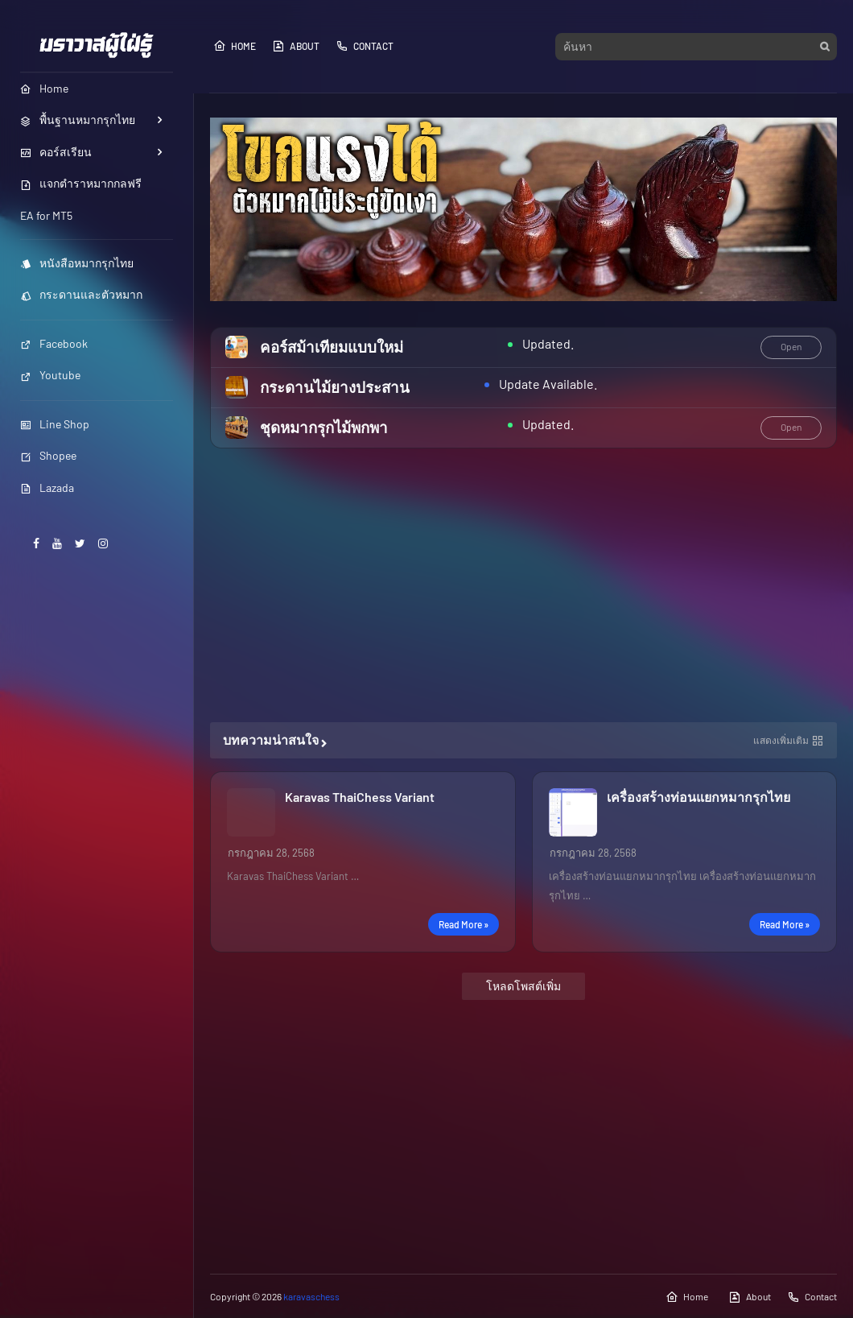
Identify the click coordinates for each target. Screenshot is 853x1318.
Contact (365, 45)
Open (791, 346)
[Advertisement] (523, 585)
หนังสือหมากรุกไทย (77, 263)
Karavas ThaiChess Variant (360, 796)
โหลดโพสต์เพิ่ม (523, 986)
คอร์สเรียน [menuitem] (56, 152)
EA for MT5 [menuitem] (46, 215)
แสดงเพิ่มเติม (781, 740)
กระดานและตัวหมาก (81, 294)
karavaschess (311, 1296)
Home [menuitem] (44, 88)
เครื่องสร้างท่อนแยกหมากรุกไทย (698, 796)
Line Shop (54, 424)
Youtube (50, 375)
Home (234, 45)
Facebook (54, 343)
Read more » (463, 924)
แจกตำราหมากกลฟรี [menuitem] (81, 183)
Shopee (48, 455)
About (295, 45)
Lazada (47, 487)
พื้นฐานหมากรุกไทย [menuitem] (77, 119)
